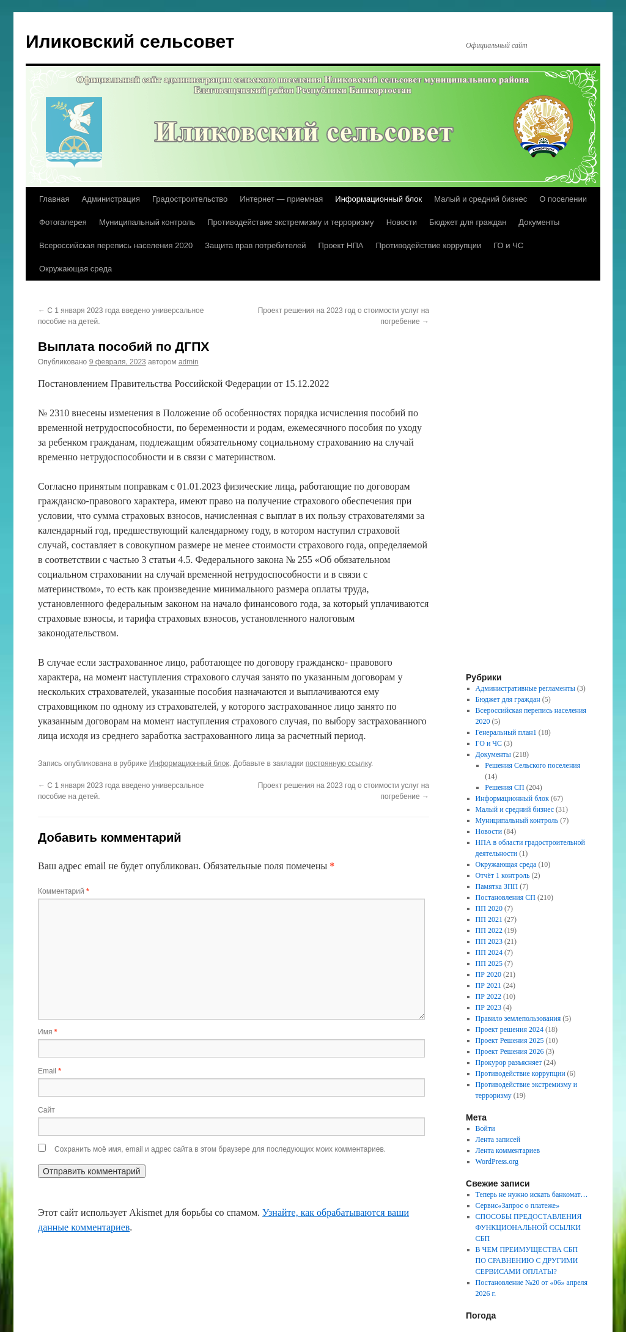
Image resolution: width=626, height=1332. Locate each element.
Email (49, 1071)
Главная (54, 199)
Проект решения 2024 (509, 1029)
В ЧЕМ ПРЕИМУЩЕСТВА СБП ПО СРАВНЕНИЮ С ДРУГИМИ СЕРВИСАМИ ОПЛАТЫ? (527, 1260)
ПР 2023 (488, 1007)
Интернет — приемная (281, 199)
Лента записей (498, 1139)
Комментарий (63, 891)
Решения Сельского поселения (532, 765)
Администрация (110, 199)
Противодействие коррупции (428, 245)
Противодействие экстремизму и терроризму (290, 222)
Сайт (46, 1110)
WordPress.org (497, 1161)
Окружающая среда (75, 268)
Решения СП (504, 787)
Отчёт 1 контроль (503, 875)
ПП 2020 (489, 908)
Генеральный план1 (506, 732)
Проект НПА (341, 245)
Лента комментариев (508, 1150)
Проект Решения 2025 (510, 1040)
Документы (538, 222)
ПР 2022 (488, 996)
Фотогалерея (63, 222)
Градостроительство (189, 199)
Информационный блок (378, 199)
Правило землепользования (518, 1018)
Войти (485, 1128)
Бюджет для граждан (467, 222)
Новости (401, 222)
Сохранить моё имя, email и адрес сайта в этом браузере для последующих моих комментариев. (220, 1149)
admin (189, 362)
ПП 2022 (489, 930)
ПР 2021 (488, 985)
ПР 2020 (488, 974)
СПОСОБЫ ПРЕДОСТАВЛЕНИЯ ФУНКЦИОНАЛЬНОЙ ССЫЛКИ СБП (529, 1227)
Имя (47, 1032)
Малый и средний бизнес (480, 199)
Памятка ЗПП (497, 886)
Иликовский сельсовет (130, 41)
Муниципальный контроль (147, 222)
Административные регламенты (525, 688)
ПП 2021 (489, 919)
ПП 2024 (489, 952)
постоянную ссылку (338, 763)
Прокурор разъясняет (509, 1062)
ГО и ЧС (508, 245)
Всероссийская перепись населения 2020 (116, 245)
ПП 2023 (489, 941)
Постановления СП (506, 897)
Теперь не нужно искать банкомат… (532, 1194)
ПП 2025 (489, 963)
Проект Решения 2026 (510, 1051)
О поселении (563, 199)
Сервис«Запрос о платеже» (518, 1205)
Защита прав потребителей (255, 245)
